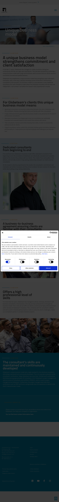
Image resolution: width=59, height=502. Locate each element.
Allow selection (29, 268)
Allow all (48, 268)
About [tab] (48, 237)
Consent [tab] (10, 237)
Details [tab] (29, 237)
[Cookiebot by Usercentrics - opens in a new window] (50, 233)
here (3, 253)
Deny (10, 268)
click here (44, 253)
